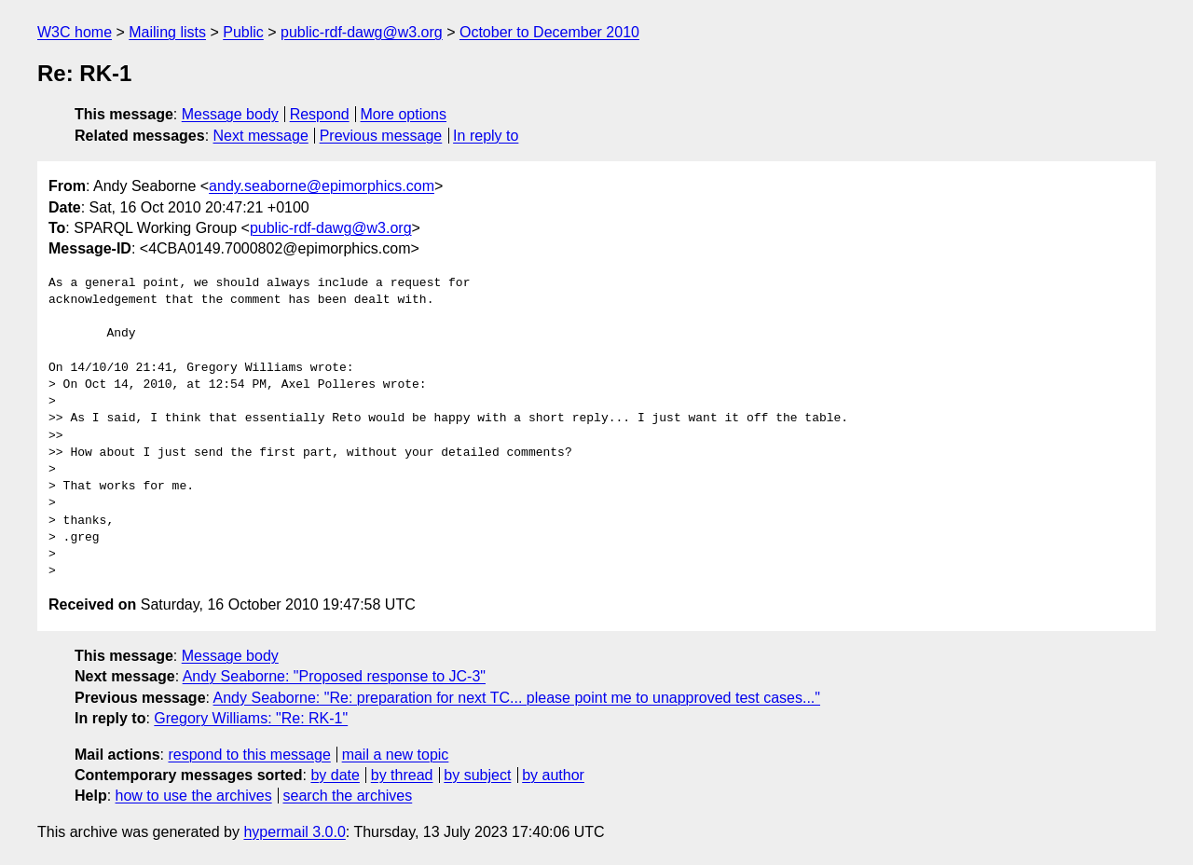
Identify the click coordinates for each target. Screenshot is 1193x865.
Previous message (381, 136)
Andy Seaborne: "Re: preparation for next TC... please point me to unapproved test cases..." (516, 698)
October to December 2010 (549, 32)
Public (243, 32)
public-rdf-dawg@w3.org (362, 32)
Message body (230, 114)
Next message (261, 136)
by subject (477, 775)
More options (404, 114)
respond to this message (249, 754)
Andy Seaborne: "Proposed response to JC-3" (334, 676)
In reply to (485, 136)
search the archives (348, 795)
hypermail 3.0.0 (294, 832)
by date (334, 775)
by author (553, 775)
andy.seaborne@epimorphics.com (321, 186)
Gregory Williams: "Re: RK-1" (251, 718)
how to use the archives (194, 795)
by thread (402, 775)
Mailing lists (167, 32)
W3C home (74, 32)
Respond (320, 114)
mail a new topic (395, 754)
